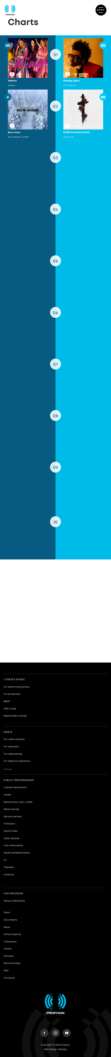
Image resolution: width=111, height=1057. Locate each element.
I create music (14, 679)
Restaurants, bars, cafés (18, 802)
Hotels (7, 795)
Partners (9, 956)
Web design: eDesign (55, 1049)
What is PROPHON (14, 901)
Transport (9, 824)
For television (11, 747)
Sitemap (8, 769)
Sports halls (11, 831)
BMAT (7, 701)
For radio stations (14, 739)
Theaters (9, 867)
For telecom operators (17, 761)
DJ (5, 860)
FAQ (6, 970)
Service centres (13, 816)
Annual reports (12, 934)
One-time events (13, 845)
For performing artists (16, 687)
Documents (10, 920)
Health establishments (17, 853)
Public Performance (19, 780)
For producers (12, 694)
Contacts (9, 978)
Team (7, 912)
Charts (8, 949)
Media (8, 732)
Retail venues (11, 809)
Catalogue (10, 942)
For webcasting (13, 754)
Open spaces (12, 838)
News (7, 927)
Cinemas (9, 875)
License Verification (15, 787)
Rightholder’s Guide (15, 716)
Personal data (12, 963)
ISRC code (10, 709)
